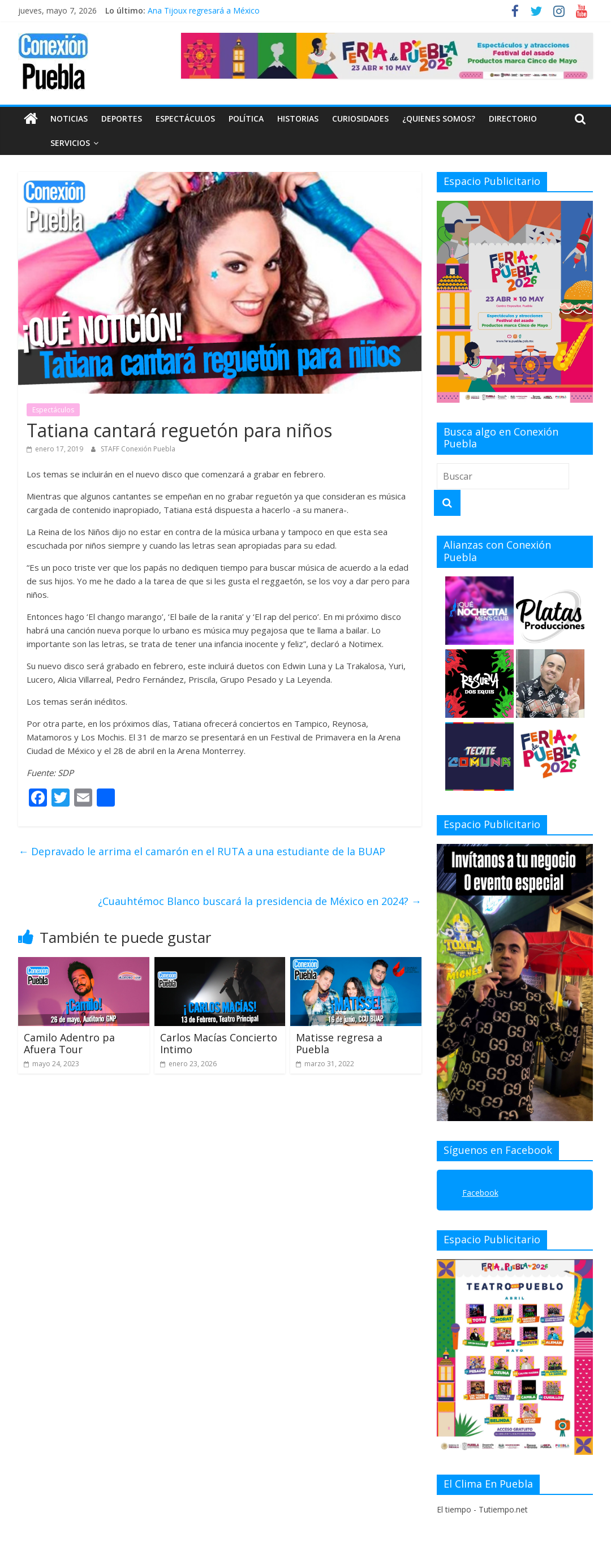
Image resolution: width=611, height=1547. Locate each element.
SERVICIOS (44, 142)
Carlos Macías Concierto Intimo (218, 1044)
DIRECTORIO (513, 118)
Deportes (121, 118)
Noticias (69, 118)
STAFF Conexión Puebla (138, 449)
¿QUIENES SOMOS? (438, 118)
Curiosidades (360, 118)
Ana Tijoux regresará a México (204, 10)
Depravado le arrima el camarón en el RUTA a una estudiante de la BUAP (201, 851)
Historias (298, 118)
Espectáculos (185, 118)
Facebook (480, 1192)
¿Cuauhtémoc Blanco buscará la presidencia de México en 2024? (259, 901)
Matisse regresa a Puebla (339, 1044)
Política (246, 118)
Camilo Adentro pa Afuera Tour (69, 1044)
